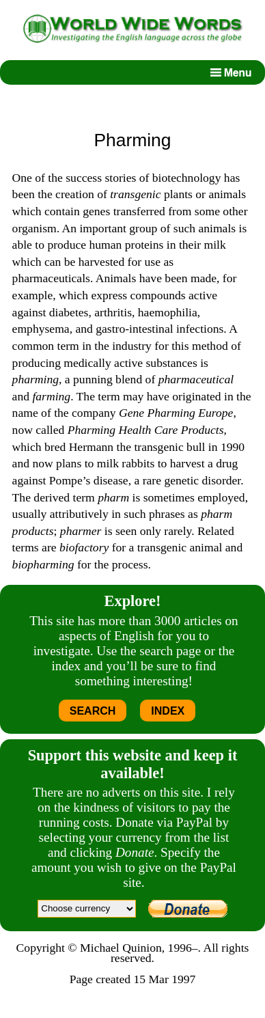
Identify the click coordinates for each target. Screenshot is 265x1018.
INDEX (167, 711)
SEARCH (93, 711)
